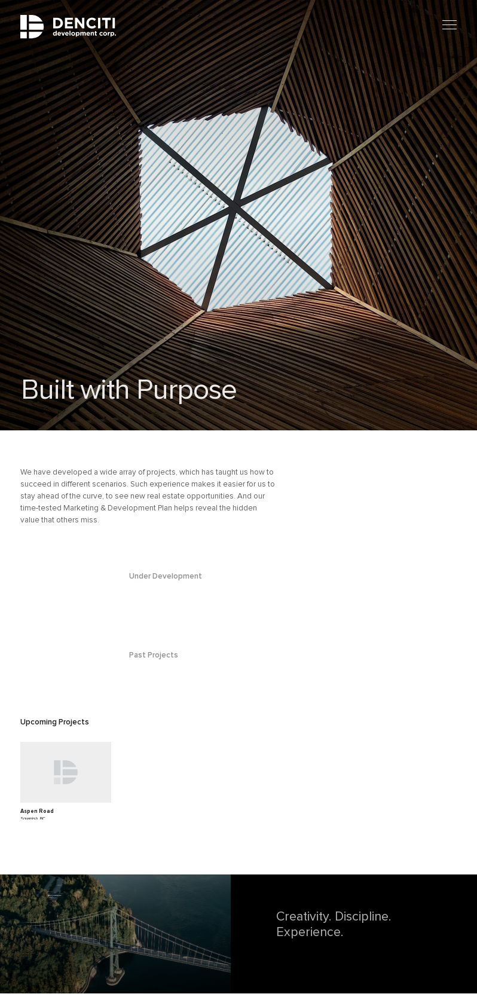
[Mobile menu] (449, 25)
